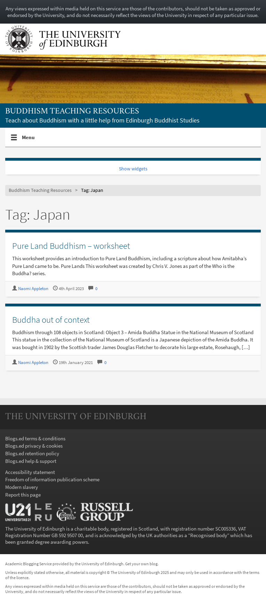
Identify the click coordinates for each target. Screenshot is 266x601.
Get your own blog (141, 563)
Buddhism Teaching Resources (72, 111)
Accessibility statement (30, 472)
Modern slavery (21, 487)
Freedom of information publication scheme (52, 479)
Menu (28, 140)
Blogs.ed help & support (30, 461)
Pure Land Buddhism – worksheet (71, 245)
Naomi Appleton (33, 288)
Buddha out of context (51, 319)
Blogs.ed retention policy (32, 453)
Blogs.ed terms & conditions (35, 438)
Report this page (23, 494)
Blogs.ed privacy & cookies (34, 445)
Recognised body (208, 535)
